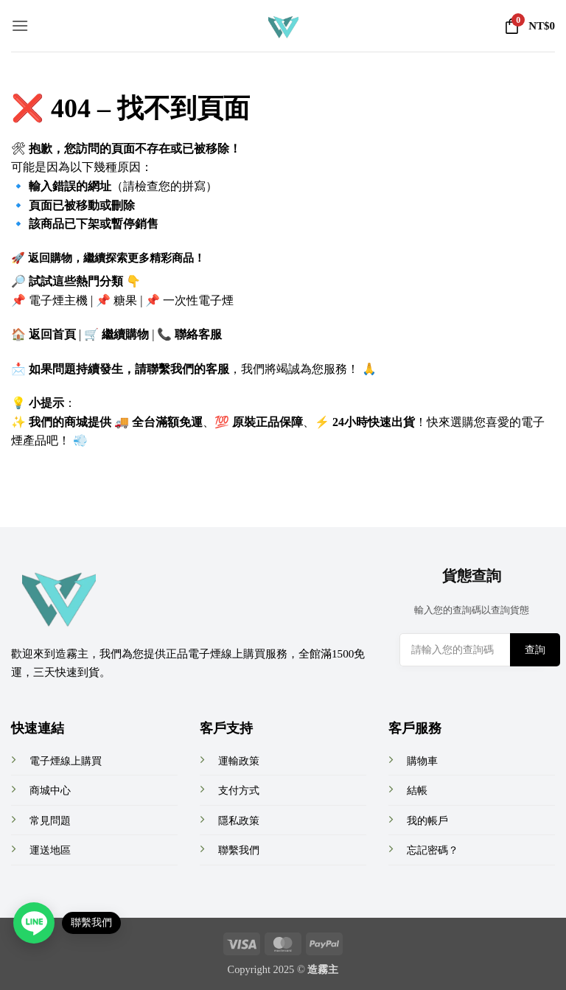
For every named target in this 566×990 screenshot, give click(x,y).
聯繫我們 (238, 850)
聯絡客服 (198, 334)
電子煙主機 (58, 300)
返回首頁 (52, 334)
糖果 (125, 300)
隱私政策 (238, 820)
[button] (20, 25)
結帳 (417, 790)
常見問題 (50, 820)
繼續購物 (125, 334)
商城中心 (50, 790)
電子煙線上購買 (65, 761)
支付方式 (238, 790)
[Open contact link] (34, 923)
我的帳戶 (427, 820)
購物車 (422, 761)
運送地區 (50, 850)
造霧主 (322, 969)
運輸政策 (238, 761)
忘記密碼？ (432, 850)
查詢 (535, 649)
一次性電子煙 (198, 300)
